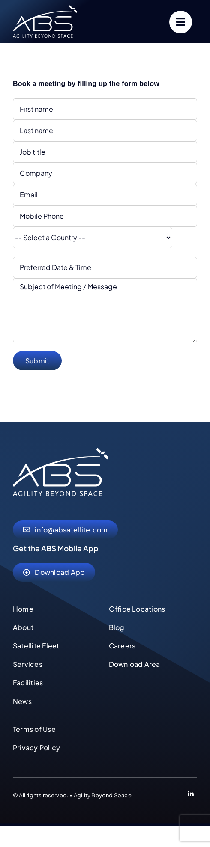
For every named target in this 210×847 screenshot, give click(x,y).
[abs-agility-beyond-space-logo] (45, 8)
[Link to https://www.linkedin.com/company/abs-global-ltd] (191, 795)
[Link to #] (180, 22)
